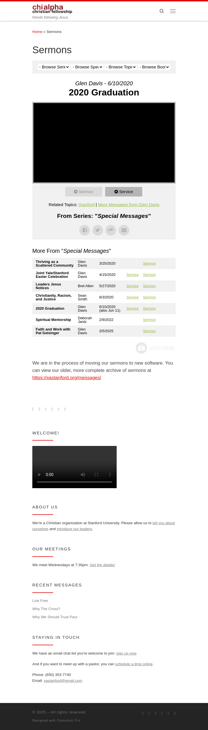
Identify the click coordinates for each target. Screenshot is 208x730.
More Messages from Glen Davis (128, 204)
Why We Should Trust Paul (54, 617)
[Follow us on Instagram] (46, 409)
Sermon (86, 191)
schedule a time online (134, 664)
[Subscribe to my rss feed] (33, 409)
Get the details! (102, 565)
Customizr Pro (68, 720)
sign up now (126, 653)
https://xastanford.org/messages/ (66, 377)
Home (37, 32)
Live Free (40, 601)
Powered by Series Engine (155, 348)
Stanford (87, 204)
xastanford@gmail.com (63, 680)
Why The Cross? (46, 609)
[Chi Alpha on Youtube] (52, 409)
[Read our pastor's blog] (65, 409)
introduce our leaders (74, 529)
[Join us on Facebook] (39, 409)
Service (126, 191)
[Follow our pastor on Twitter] (58, 409)
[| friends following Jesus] (52, 8)
